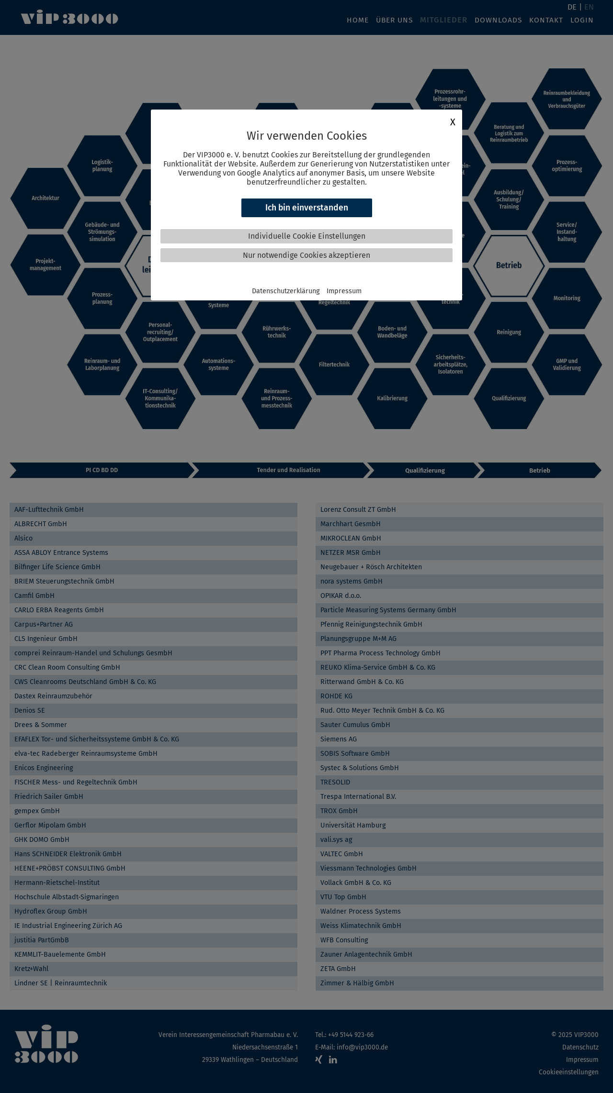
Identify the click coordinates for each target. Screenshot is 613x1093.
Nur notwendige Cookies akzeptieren (306, 255)
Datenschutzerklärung (285, 291)
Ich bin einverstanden (306, 208)
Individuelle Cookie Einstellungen (306, 236)
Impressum (344, 291)
